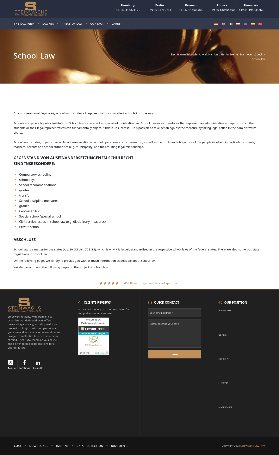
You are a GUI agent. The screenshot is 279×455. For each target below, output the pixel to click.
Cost (18, 446)
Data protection (90, 446)
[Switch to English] (223, 23)
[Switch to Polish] (238, 23)
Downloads (38, 446)
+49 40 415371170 (127, 7)
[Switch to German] (216, 23)
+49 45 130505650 (222, 7)
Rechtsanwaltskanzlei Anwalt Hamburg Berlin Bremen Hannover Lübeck (217, 54)
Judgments (119, 446)
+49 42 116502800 (190, 7)
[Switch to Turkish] (260, 23)
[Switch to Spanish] (253, 23)
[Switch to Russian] (245, 23)
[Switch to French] (230, 23)
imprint (62, 446)
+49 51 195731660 (251, 7)
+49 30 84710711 (159, 7)
